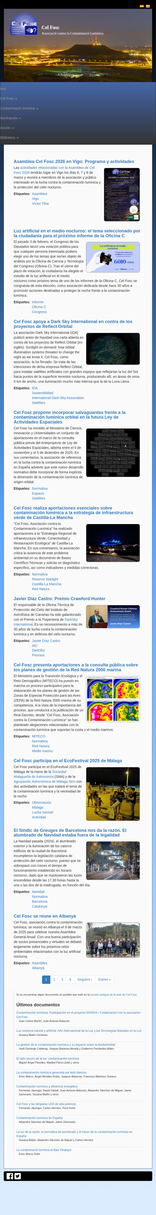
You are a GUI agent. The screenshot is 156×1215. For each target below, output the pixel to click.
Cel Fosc (50, 27)
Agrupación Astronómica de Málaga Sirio (45, 781)
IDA (35, 388)
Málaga (37, 807)
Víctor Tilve (40, 204)
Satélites (38, 403)
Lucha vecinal (42, 812)
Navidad (38, 892)
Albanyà (38, 968)
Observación (41, 802)
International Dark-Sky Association (58, 398)
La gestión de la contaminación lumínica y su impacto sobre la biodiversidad (65, 1044)
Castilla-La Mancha (46, 584)
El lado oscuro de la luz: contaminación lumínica (47, 1058)
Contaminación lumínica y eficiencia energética (47, 1086)
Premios (38, 655)
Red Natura (41, 589)
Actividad (39, 817)
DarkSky (38, 650)
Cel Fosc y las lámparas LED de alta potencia (46, 1104)
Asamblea (39, 194)
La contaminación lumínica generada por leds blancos (51, 1072)
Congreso (39, 312)
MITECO (38, 736)
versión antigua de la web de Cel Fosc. (114, 994)
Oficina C (39, 307)
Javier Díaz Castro (46, 641)
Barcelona (39, 901)
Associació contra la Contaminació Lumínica (72, 33)
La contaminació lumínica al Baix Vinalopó (43, 1150)
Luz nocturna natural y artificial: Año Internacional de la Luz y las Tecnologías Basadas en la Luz (78, 1030)
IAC (35, 646)
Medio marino (42, 751)
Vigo (35, 199)
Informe (38, 302)
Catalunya (39, 906)
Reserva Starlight (45, 579)
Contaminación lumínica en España (39, 1118)
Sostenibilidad (42, 393)
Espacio (38, 493)
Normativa (40, 488)
